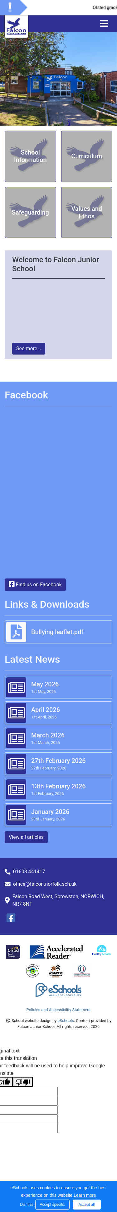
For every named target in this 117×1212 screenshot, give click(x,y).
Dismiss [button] (26, 1204)
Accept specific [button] (52, 1204)
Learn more (85, 1195)
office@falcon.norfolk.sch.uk (45, 884)
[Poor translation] (23, 1082)
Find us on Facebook (35, 584)
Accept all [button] (86, 1204)
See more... (28, 348)
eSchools (65, 1020)
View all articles (26, 837)
